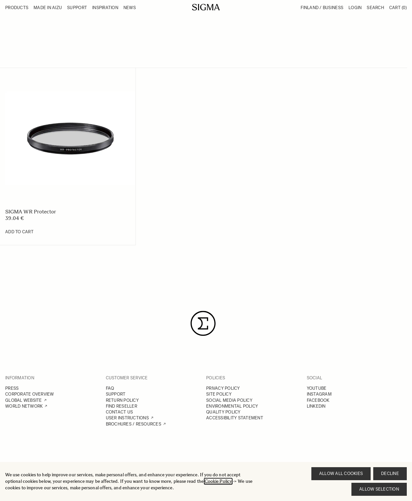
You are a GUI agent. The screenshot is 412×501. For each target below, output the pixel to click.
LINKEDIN (316, 406)
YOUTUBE (317, 388)
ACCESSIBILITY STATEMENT (234, 417)
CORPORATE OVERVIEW (29, 394)
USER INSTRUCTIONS (127, 417)
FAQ (110, 388)
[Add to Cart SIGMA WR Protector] (19, 232)
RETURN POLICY (122, 400)
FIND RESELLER (121, 406)
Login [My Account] (355, 7)
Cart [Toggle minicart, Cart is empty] (398, 7)
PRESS (12, 388)
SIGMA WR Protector (30, 212)
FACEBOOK (318, 400)
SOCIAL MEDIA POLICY (229, 400)
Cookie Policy (218, 481)
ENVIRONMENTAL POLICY (232, 406)
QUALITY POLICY (223, 412)
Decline (390, 473)
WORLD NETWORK (24, 406)
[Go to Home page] (206, 7)
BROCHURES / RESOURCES (133, 424)
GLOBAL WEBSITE (23, 400)
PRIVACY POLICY (223, 388)
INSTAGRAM (319, 394)
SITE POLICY (219, 394)
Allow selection (379, 489)
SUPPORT (116, 394)
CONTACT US (119, 412)
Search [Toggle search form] (375, 7)
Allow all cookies (341, 473)
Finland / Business (322, 7)
